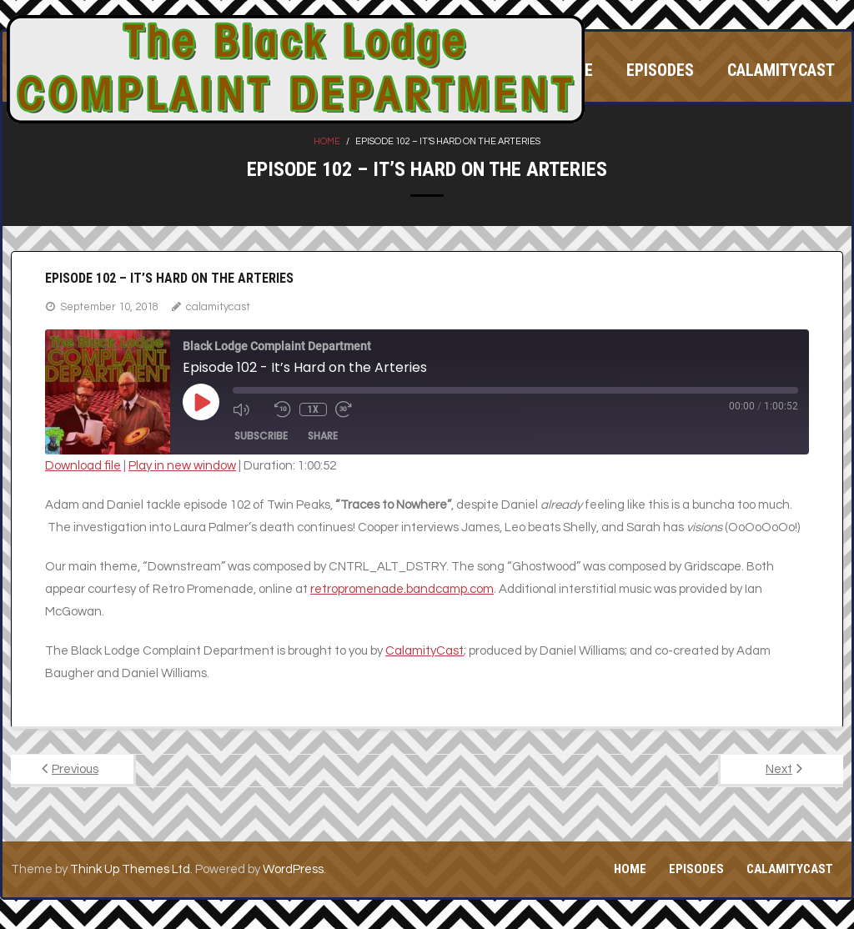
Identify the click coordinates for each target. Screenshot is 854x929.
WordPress (293, 869)
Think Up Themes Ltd (130, 869)
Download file (83, 465)
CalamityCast (424, 651)
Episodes (696, 868)
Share (323, 436)
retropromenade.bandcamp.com (402, 589)
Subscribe (261, 436)
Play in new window (182, 465)
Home (327, 141)
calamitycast (218, 307)
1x (313, 409)
